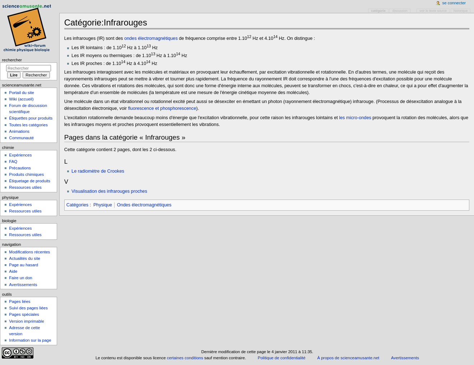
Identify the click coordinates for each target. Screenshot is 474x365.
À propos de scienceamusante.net (348, 358)
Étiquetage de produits (29, 181)
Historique (461, 11)
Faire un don (20, 278)
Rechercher (12, 60)
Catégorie (378, 11)
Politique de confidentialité (282, 358)
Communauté (21, 138)
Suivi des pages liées (28, 308)
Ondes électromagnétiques (144, 204)
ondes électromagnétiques (151, 38)
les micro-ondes (355, 117)
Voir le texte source (433, 11)
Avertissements (23, 284)
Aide (13, 271)
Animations (19, 131)
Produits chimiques (26, 174)
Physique (102, 204)
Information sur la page (30, 340)
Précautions (20, 168)
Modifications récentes (29, 252)
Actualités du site (24, 258)
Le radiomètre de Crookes (97, 171)
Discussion (400, 11)
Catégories (77, 204)
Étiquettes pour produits (30, 118)
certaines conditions (185, 358)
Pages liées (19, 301)
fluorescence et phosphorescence (162, 108)
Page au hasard (23, 265)
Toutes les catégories (28, 125)
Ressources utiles (25, 187)
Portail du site (21, 92)
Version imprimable (26, 321)
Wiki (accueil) (21, 99)
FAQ (13, 161)
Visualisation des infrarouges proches (109, 191)
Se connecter (454, 3)
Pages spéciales (24, 314)
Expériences (20, 155)
